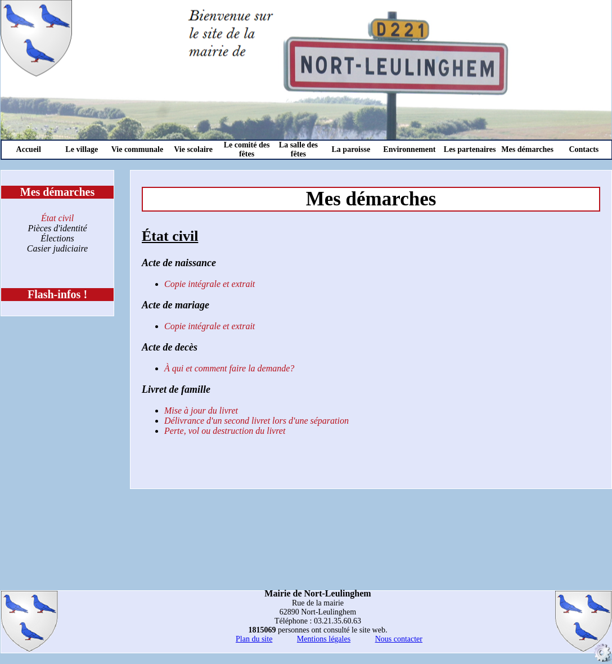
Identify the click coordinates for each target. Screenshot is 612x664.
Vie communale (137, 149)
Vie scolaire (193, 149)
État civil (57, 218)
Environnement (409, 149)
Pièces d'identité (57, 228)
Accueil (28, 149)
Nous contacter (398, 639)
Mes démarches (527, 149)
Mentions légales (323, 639)
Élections (57, 238)
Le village (81, 149)
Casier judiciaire (57, 248)
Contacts (583, 149)
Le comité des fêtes (247, 149)
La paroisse (351, 149)
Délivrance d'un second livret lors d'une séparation (256, 420)
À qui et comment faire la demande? (229, 368)
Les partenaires (470, 149)
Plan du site (254, 639)
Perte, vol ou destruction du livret (224, 431)
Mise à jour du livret (201, 410)
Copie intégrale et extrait (209, 284)
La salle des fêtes (298, 149)
